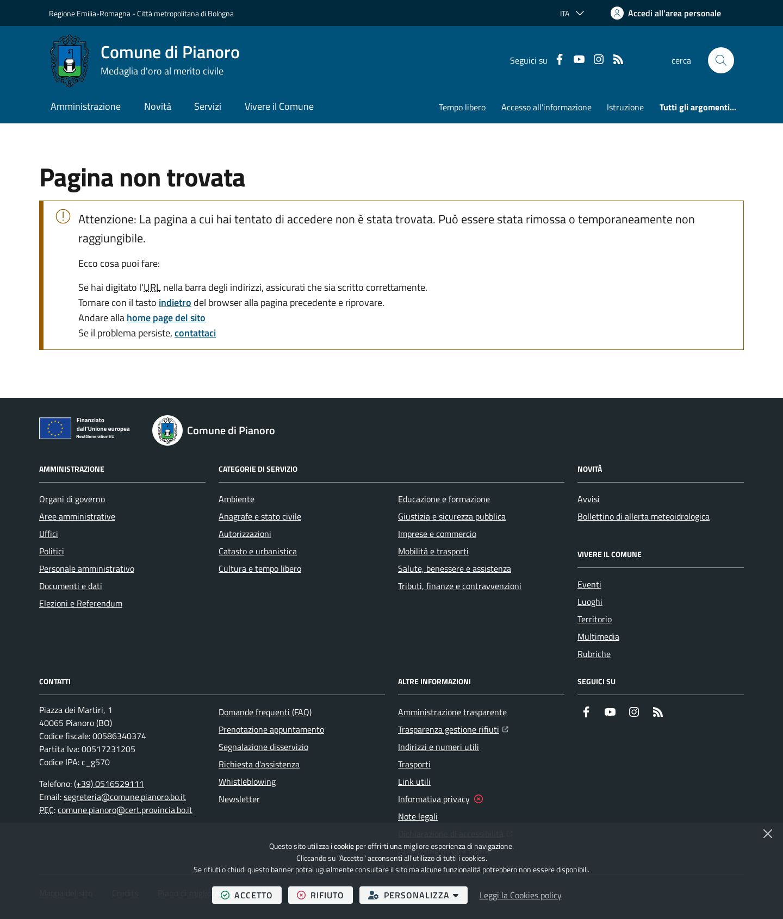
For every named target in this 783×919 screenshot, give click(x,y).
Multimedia (598, 636)
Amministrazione (86, 106)
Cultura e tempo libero (260, 568)
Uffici (48, 533)
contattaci (195, 333)
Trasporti (414, 764)
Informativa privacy (434, 798)
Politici (51, 551)
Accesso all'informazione (546, 107)
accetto (251, 895)
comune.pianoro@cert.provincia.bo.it (125, 809)
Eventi (589, 584)
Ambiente (236, 498)
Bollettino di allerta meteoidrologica (643, 516)
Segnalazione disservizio (263, 746)
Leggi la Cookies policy (521, 895)
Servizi (207, 106)
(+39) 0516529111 (109, 783)
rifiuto (325, 895)
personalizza (418, 895)
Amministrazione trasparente (452, 711)
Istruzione (625, 107)
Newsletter (239, 798)
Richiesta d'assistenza (259, 764)
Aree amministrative (77, 516)
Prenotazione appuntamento (271, 729)
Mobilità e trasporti (433, 551)
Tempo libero (462, 107)
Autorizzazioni (245, 533)
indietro (175, 302)
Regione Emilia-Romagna (89, 13)
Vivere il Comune (279, 106)
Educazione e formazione (444, 498)
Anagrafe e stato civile (260, 516)
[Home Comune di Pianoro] (144, 60)
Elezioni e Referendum (80, 603)
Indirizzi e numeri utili (438, 746)
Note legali (418, 816)
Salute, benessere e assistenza (454, 568)
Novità (157, 106)
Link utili (414, 781)
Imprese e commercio (437, 533)
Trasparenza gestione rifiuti (453, 728)
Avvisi (588, 498)
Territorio (594, 619)
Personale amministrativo (86, 568)
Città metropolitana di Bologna (185, 13)
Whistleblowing (247, 781)
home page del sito (166, 317)
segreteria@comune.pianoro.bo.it (125, 796)
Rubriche (594, 653)
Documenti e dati (70, 585)
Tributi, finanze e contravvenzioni (459, 585)
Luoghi (589, 601)
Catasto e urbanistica (258, 551)
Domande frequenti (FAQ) (265, 711)
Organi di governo (72, 498)
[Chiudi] (767, 833)
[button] (721, 60)
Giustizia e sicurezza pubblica (452, 516)
